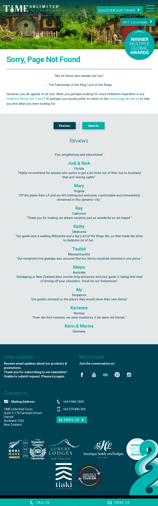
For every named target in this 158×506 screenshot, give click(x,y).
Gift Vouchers (134, 22)
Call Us (39, 502)
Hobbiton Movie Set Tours (24, 101)
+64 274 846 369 (74, 411)
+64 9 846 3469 (73, 404)
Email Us (118, 502)
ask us (134, 101)
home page (117, 101)
